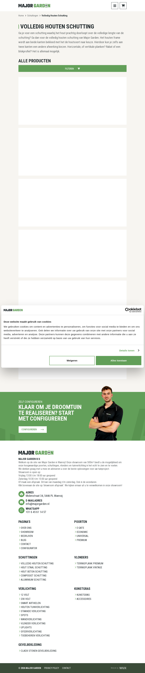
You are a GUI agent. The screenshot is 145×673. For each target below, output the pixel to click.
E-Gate (79, 527)
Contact (24, 544)
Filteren (72, 68)
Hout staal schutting (32, 567)
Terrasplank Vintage (88, 567)
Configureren (32, 429)
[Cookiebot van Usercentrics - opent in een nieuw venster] (127, 310)
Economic (81, 531)
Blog (22, 540)
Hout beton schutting (33, 571)
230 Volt (24, 598)
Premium (80, 540)
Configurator (27, 548)
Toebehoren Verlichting (34, 635)
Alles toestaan (118, 360)
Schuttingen (32, 15)
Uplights (25, 627)
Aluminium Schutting (32, 579)
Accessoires (82, 598)
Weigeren (72, 360)
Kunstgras (82, 594)
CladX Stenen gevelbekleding (37, 650)
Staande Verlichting (32, 611)
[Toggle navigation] (114, 5)
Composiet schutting (32, 575)
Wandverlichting (29, 619)
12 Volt (23, 594)
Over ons (24, 527)
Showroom (25, 531)
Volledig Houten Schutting (36, 563)
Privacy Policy (51, 668)
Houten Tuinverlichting (33, 607)
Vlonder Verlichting (31, 623)
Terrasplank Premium (88, 563)
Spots (23, 615)
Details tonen (126, 350)
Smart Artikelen (29, 603)
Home (21, 15)
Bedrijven (25, 535)
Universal (81, 535)
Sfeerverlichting (30, 631)
